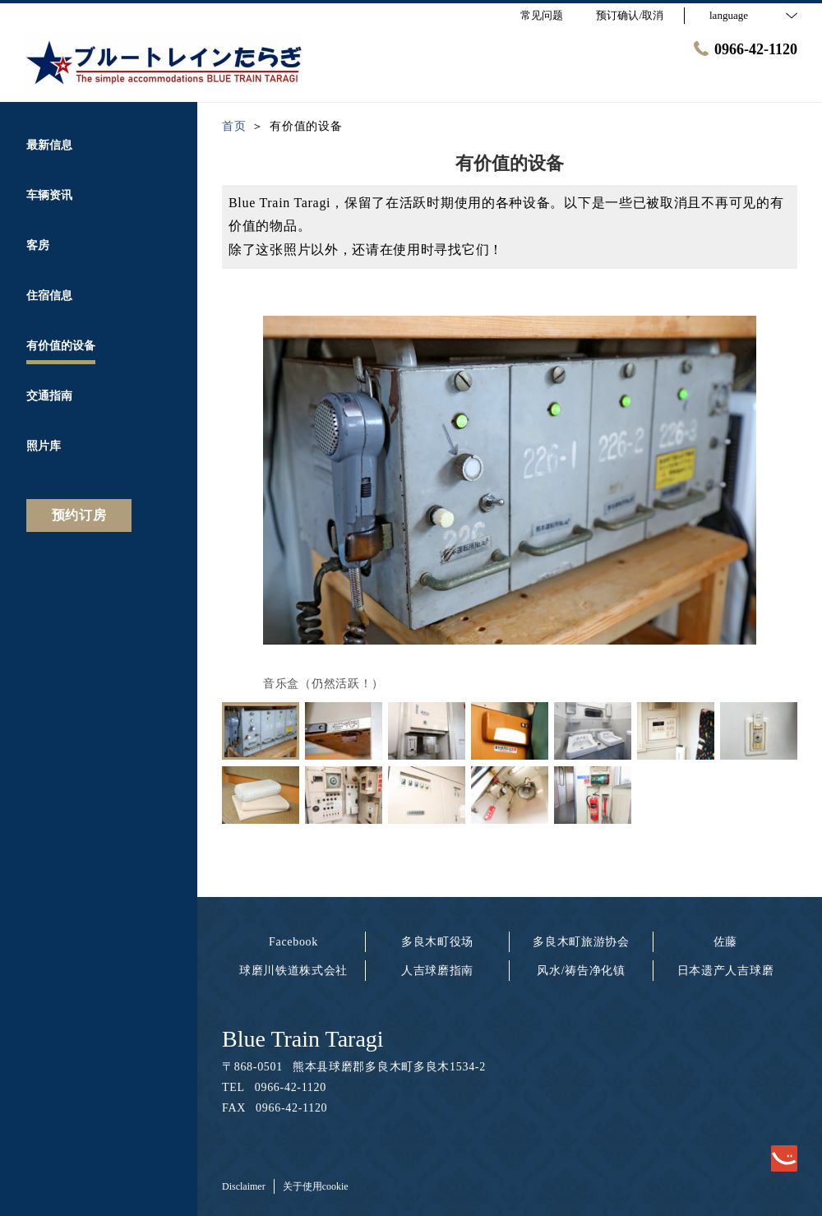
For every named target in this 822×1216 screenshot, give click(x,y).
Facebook (293, 942)
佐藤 (725, 942)
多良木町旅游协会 (581, 942)
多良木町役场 (437, 942)
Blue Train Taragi (303, 1039)
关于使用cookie (316, 1186)
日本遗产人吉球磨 (725, 970)
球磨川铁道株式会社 (293, 970)
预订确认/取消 (629, 15)
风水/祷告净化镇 (581, 970)
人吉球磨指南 (437, 970)
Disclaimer (244, 1186)
